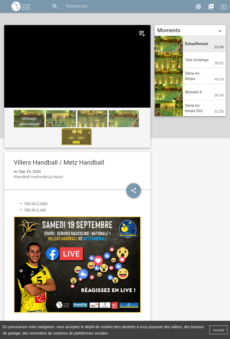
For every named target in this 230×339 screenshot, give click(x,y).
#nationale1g (41, 177)
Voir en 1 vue (35, 209)
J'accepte (218, 330)
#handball (22, 177)
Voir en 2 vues (36, 203)
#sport (58, 177)
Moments (190, 30)
